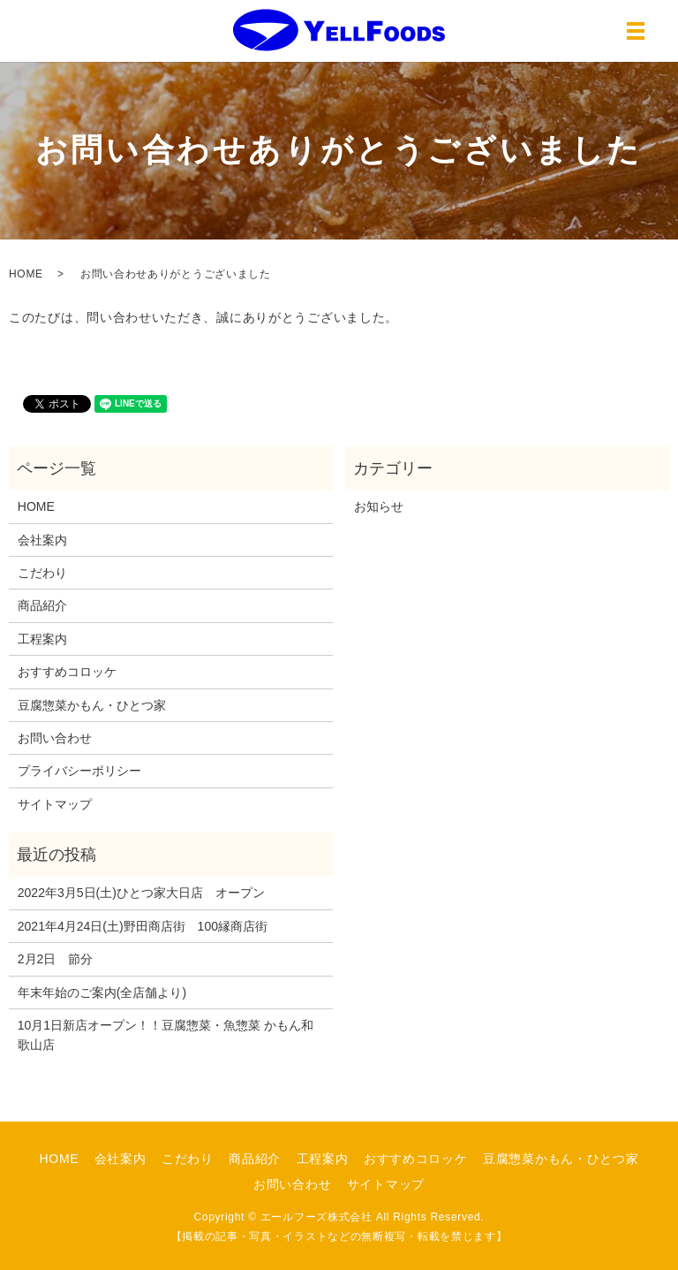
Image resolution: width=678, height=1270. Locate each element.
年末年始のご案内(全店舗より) (102, 992)
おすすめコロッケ (67, 672)
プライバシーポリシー (79, 771)
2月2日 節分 (56, 959)
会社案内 (42, 540)
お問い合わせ (55, 738)
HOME (26, 274)
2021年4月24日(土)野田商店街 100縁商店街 (142, 926)
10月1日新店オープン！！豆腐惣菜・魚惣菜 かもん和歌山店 (165, 1035)
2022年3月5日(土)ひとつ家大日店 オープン (141, 893)
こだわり (42, 573)
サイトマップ (55, 804)
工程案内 (42, 639)
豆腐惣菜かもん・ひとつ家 (92, 705)
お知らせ (378, 506)
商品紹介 (42, 605)
